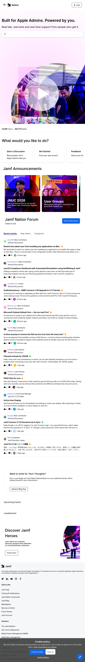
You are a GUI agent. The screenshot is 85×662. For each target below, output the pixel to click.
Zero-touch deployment (10, 630)
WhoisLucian (12, 306)
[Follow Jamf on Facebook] (20, 579)
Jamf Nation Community (10, 597)
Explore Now (11, 553)
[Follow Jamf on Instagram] (16, 579)
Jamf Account (6, 615)
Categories (39, 233)
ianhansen (11, 394)
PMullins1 (10, 372)
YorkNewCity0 (12, 284)
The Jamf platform (8, 626)
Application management (10, 637)
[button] (80, 657)
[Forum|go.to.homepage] (13, 5)
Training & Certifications (10, 593)
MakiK (9, 438)
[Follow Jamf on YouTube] (11, 579)
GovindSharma (12, 262)
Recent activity (10, 233)
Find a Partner (6, 612)
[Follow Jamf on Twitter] (2, 579)
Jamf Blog (5, 601)
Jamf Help (5, 590)
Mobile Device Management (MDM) (14, 633)
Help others (25, 233)
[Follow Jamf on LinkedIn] (7, 579)
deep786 (10, 240)
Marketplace (6, 604)
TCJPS (9, 328)
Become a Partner (8, 608)
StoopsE (10, 416)
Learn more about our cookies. (45, 647)
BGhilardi (10, 350)
